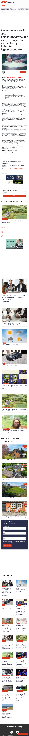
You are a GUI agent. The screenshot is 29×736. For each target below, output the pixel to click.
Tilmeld (14, 195)
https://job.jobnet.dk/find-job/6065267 (15, 168)
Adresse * (4, 536)
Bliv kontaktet (7, 545)
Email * (4, 531)
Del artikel (22, 72)
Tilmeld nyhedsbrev (23, 734)
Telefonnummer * (6, 526)
